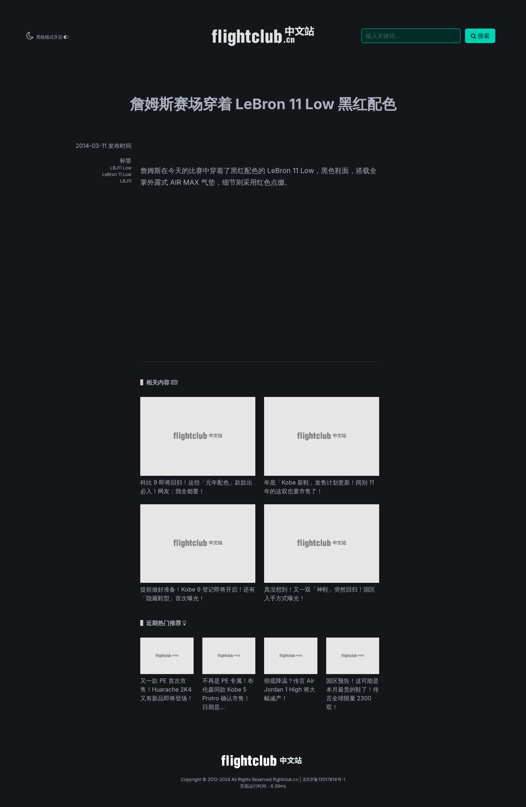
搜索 (480, 35)
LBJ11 (126, 181)
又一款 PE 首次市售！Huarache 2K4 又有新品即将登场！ (166, 689)
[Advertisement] (259, 293)
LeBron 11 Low (117, 174)
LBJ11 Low (121, 168)
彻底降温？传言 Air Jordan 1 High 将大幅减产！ (289, 689)
